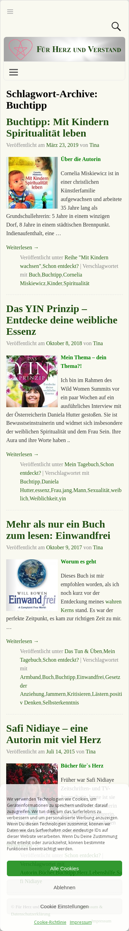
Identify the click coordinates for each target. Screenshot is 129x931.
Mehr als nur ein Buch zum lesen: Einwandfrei (58, 529)
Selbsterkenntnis (61, 702)
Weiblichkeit (43, 498)
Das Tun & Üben (83, 651)
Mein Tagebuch (81, 464)
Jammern (55, 694)
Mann (79, 490)
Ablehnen (64, 887)
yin (62, 498)
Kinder (54, 283)
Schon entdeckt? (61, 266)
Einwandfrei (90, 677)
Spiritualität (77, 283)
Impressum (81, 922)
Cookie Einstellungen (64, 906)
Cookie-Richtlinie (50, 922)
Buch (34, 275)
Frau (56, 490)
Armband (30, 677)
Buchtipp (52, 275)
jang (67, 490)
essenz (42, 490)
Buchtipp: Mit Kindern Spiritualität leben (57, 127)
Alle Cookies (64, 868)
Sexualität (98, 490)
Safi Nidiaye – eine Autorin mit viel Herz (53, 733)
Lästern (100, 694)
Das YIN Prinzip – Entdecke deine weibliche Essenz (61, 320)
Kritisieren (78, 694)
